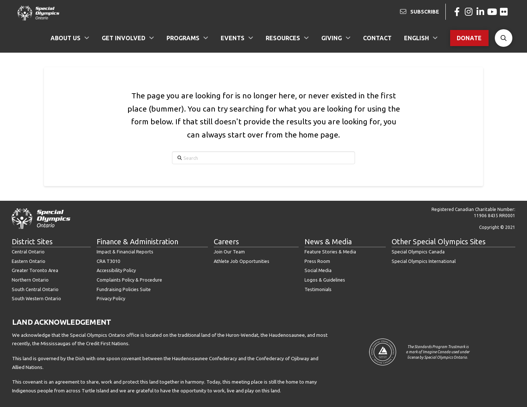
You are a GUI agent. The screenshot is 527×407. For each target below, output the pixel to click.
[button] (503, 38)
